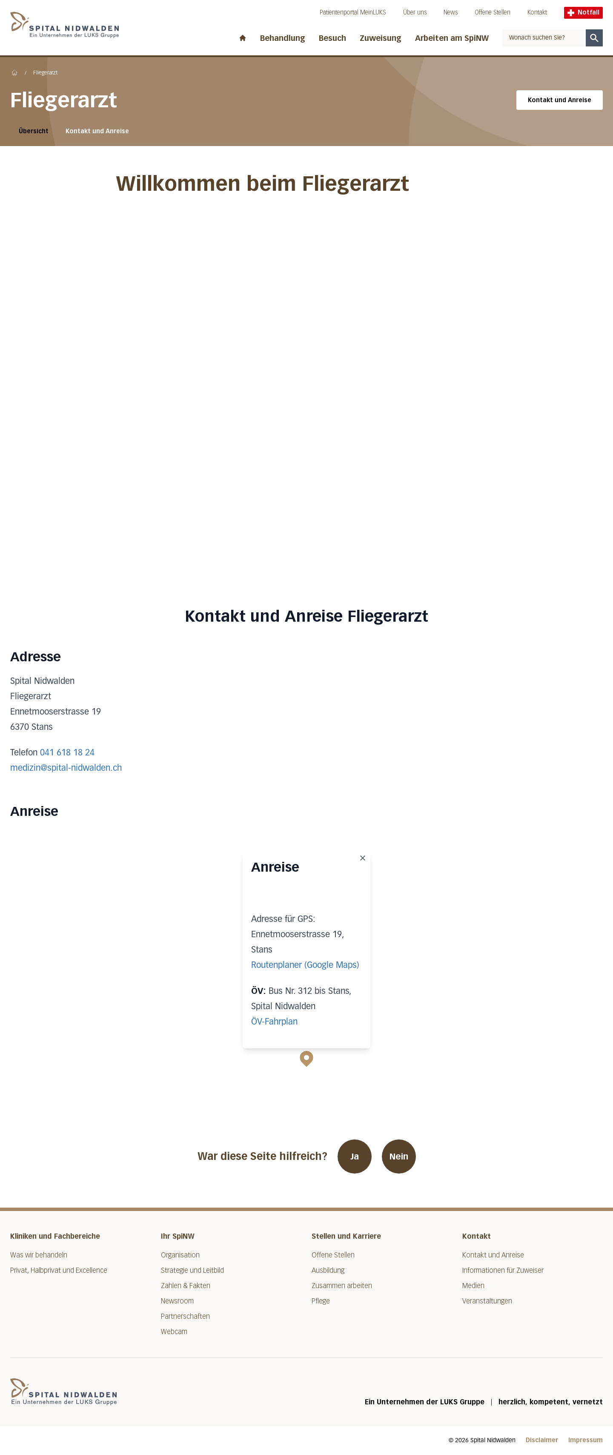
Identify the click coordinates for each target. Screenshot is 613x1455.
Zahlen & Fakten (185, 1286)
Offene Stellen (492, 12)
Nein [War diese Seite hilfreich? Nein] (399, 1156)
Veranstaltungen (487, 1301)
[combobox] (544, 37)
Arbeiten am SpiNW (452, 38)
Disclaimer (542, 1440)
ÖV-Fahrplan (274, 1022)
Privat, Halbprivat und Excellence (58, 1270)
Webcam (174, 1332)
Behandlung (282, 38)
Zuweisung (380, 38)
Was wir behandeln (38, 1255)
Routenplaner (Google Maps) (305, 965)
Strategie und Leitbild (192, 1270)
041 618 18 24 (67, 753)
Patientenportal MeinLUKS (353, 12)
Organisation (180, 1255)
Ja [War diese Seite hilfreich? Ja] (354, 1156)
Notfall (583, 12)
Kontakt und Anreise (559, 100)
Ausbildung (328, 1270)
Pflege (321, 1301)
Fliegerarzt (45, 73)
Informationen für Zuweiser (503, 1270)
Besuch (332, 38)
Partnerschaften (185, 1316)
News (451, 12)
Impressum (585, 1440)
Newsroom (177, 1301)
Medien (473, 1286)
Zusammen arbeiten (342, 1286)
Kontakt (537, 12)
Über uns (415, 12)
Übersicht (34, 131)
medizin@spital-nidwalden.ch (66, 768)
